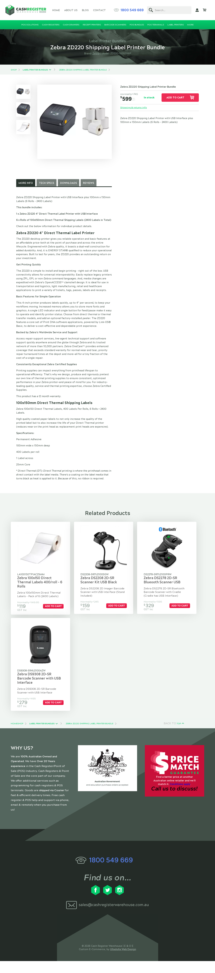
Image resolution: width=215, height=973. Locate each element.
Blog (85, 10)
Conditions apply (180, 796)
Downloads (68, 183)
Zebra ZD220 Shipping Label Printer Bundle (83, 70)
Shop (14, 70)
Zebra (95, 53)
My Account (197, 10)
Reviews (88, 183)
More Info (26, 183)
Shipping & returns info (134, 107)
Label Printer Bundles (35, 70)
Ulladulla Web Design (123, 961)
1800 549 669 (132, 10)
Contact (99, 10)
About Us (70, 10)
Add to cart (175, 97)
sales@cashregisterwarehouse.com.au (114, 916)
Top (179, 735)
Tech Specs (46, 183)
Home (56, 10)
